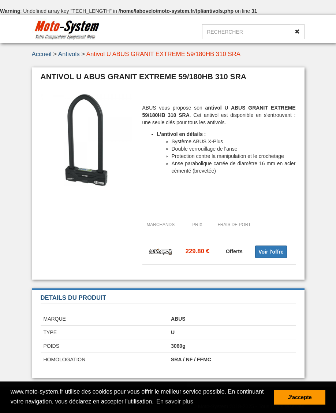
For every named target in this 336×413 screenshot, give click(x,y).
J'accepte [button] (300, 397)
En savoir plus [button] (174, 401)
